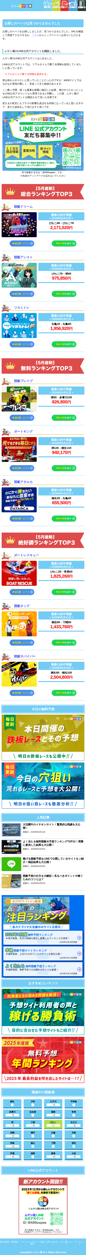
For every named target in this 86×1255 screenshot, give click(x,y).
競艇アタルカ (23, 482)
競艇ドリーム (23, 206)
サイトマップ (79, 1243)
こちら (35, 35)
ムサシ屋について (66, 1243)
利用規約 (14, 1242)
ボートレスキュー (26, 555)
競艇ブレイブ (23, 381)
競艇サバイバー (25, 656)
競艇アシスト (23, 257)
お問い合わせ (52, 1242)
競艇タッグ (22, 606)
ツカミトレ (22, 307)
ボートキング (23, 431)
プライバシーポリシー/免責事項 (32, 1243)
